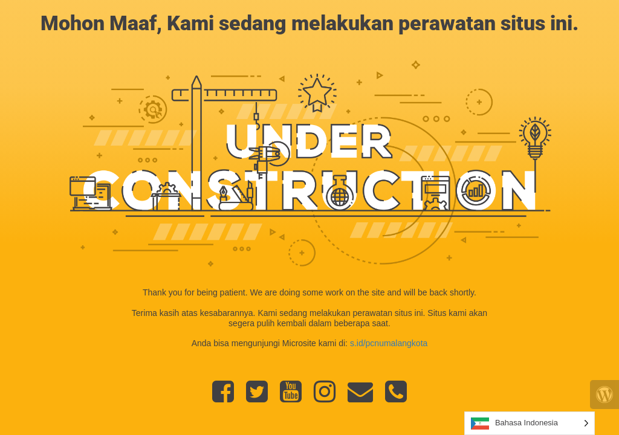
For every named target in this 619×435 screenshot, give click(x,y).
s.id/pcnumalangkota (388, 343)
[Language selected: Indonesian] (529, 423)
